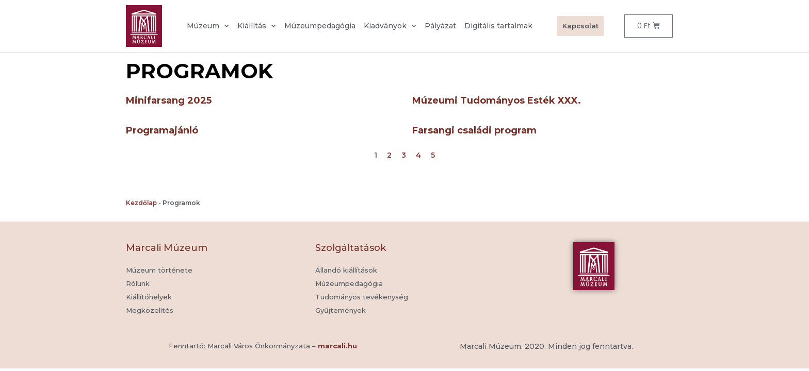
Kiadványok (390, 26)
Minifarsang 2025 (169, 100)
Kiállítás (256, 26)
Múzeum (208, 26)
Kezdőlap (141, 203)
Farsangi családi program (474, 130)
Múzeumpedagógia (319, 25)
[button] (340, 311)
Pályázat (440, 25)
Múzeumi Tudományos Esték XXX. (496, 100)
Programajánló (162, 130)
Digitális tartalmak (498, 25)
